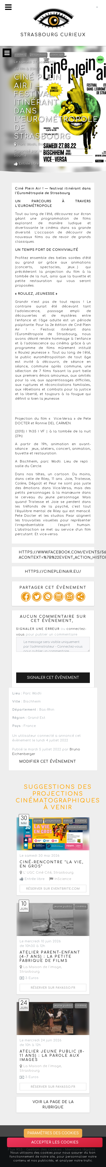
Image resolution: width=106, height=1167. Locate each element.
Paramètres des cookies (53, 1133)
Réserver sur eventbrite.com (53, 888)
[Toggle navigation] (8, 7)
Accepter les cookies (54, 1142)
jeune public (63, 906)
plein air (56, 55)
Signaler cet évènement (53, 678)
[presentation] (49, 660)
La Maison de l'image (40, 967)
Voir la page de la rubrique (53, 1104)
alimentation (76, 827)
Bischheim (47, 144)
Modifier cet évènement (47, 762)
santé (38, 821)
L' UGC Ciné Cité (36, 872)
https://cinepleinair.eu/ (53, 572)
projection (38, 55)
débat (68, 821)
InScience (60, 879)
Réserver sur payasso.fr (53, 987)
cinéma (20, 55)
